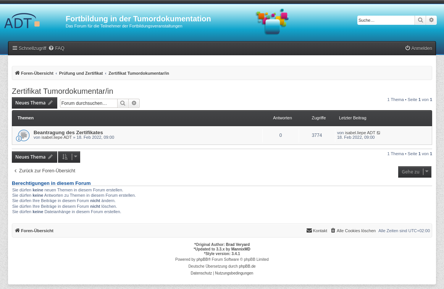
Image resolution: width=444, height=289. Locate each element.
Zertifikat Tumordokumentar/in (62, 91)
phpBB (202, 259)
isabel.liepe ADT (57, 137)
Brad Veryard (238, 244)
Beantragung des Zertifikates (68, 132)
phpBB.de (247, 266)
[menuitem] (56, 48)
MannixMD (240, 249)
